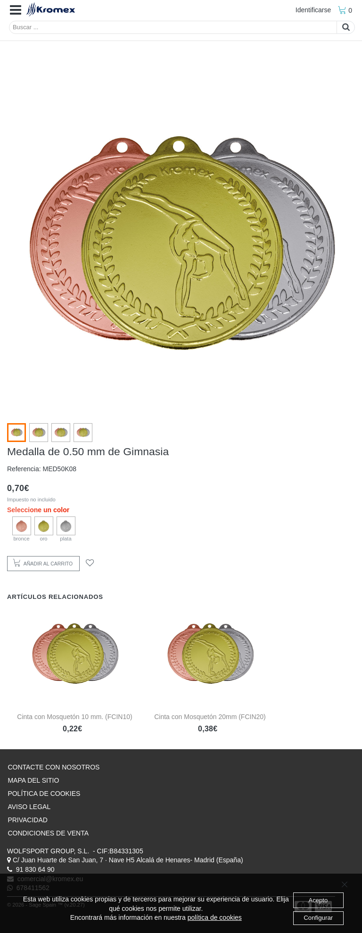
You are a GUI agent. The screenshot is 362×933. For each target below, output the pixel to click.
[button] (16, 10)
